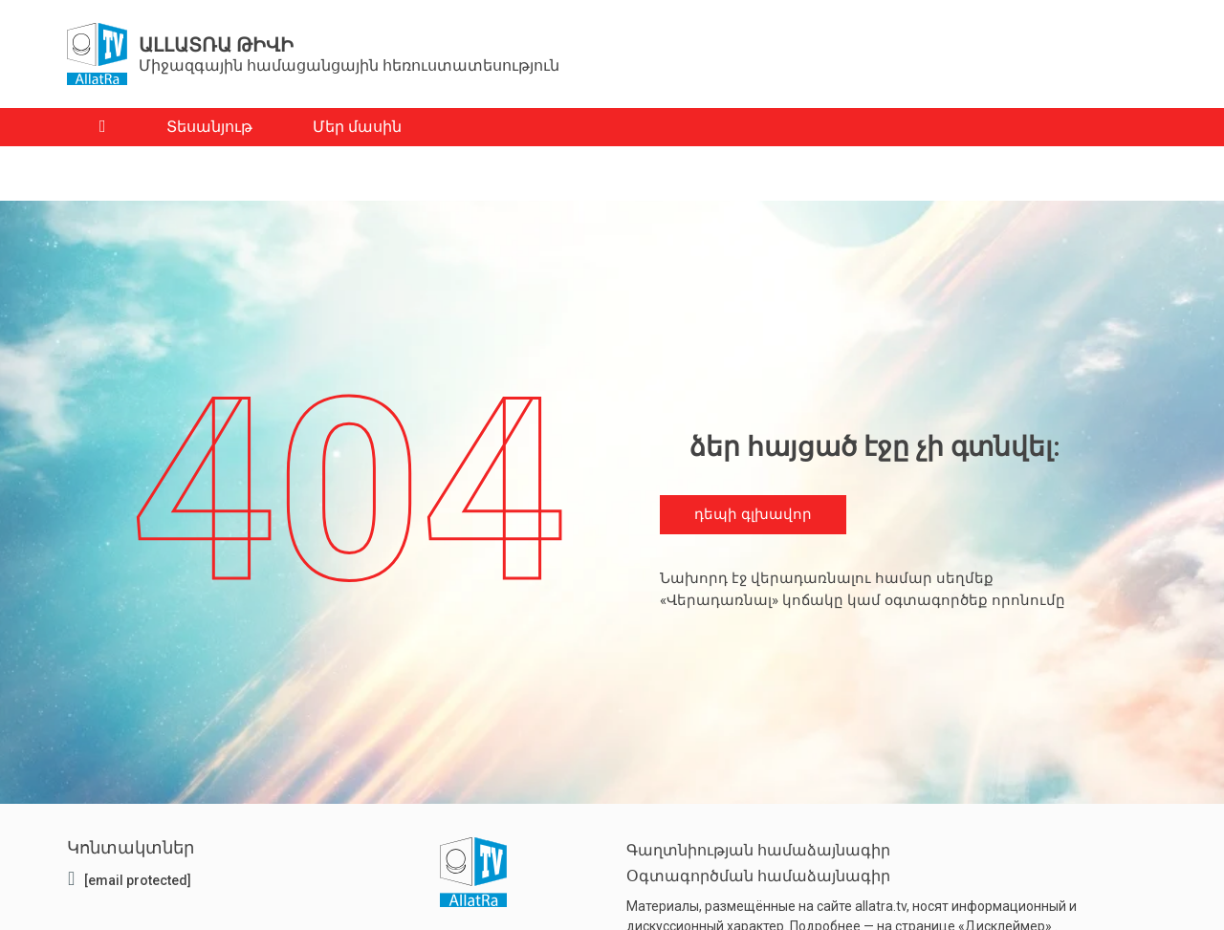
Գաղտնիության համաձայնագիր (758, 850)
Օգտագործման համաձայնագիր (758, 876)
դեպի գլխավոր (753, 515)
